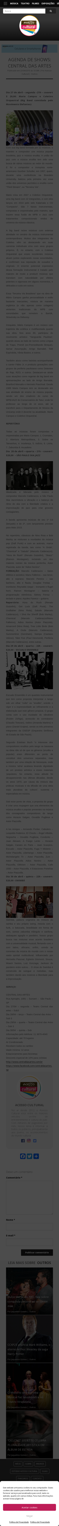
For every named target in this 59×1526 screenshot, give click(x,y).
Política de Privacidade (19, 1522)
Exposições (48, 3)
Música (14, 3)
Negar (29, 1515)
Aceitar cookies (29, 1507)
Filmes (35, 3)
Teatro (25, 3)
